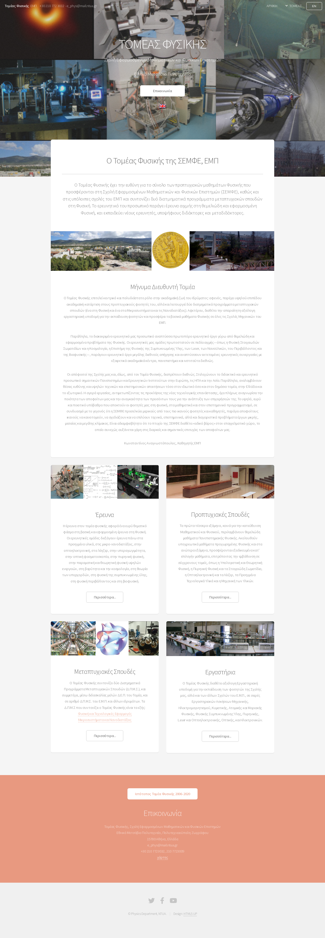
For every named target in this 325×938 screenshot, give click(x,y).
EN (314, 6)
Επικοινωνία (162, 91)
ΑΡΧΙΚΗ (272, 6)
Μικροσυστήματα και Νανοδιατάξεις (105, 719)
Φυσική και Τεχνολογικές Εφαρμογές (105, 713)
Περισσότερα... (105, 597)
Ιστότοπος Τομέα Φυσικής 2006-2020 (162, 794)
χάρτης (162, 857)
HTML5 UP (190, 914)
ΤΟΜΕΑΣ (295, 6)
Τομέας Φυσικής (17, 6)
